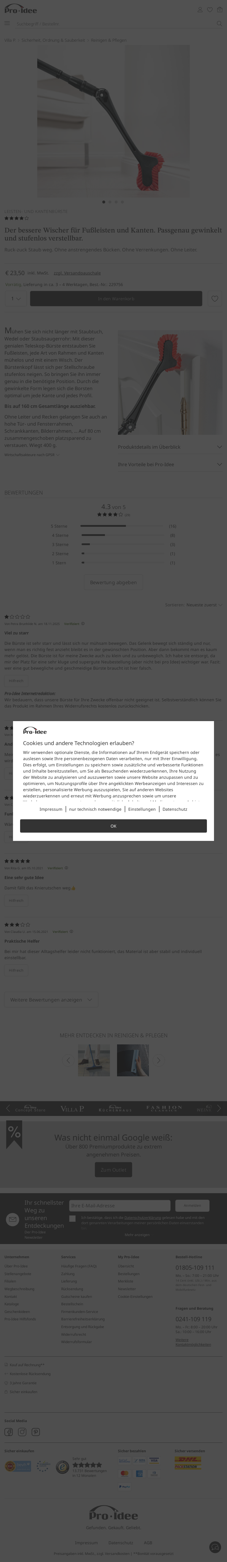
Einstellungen (142, 809)
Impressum (51, 809)
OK (113, 826)
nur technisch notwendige (95, 809)
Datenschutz (175, 809)
